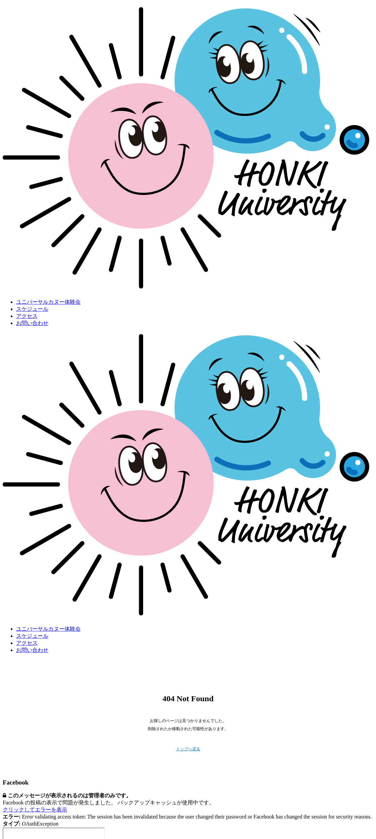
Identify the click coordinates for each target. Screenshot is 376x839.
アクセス (27, 316)
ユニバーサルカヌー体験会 (48, 302)
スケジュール (32, 309)
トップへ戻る (188, 749)
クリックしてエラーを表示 (35, 809)
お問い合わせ (32, 323)
